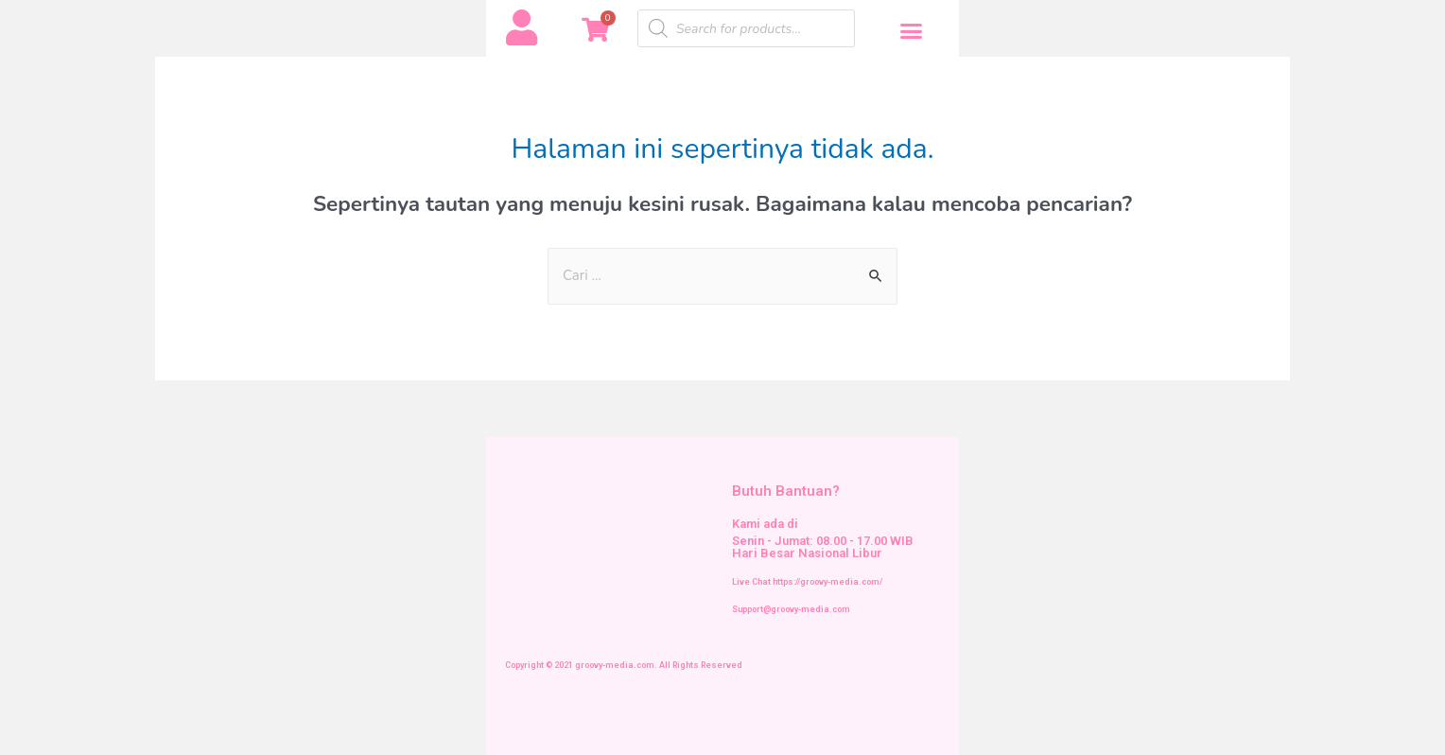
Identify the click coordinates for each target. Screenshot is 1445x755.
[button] (912, 31)
